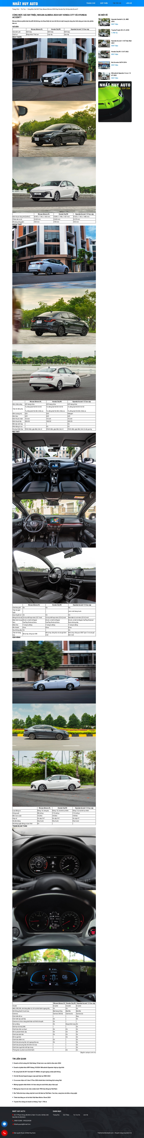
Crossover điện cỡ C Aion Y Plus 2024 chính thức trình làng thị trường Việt (38, 1080)
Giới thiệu (66, 1115)
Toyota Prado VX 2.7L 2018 (120, 30)
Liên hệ (85, 1115)
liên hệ (129, 3)
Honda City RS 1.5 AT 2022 (119, 51)
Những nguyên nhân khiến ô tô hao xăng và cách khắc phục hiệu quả (36, 1084)
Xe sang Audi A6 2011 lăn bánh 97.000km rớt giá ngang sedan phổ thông (37, 1072)
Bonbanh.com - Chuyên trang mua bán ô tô (118, 1133)
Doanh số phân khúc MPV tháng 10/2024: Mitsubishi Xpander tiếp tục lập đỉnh (39, 1067)
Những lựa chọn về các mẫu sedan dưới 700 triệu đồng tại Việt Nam (35, 1089)
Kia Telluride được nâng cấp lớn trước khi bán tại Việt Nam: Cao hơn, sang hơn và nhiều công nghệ (45, 1093)
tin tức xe (117, 3)
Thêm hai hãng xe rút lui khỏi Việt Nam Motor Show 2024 (32, 1097)
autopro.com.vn (90, 1052)
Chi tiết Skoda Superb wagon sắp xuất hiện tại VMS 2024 (32, 1076)
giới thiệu (104, 3)
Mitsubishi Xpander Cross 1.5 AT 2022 (121, 74)
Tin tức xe (76, 1115)
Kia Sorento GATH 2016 (119, 62)
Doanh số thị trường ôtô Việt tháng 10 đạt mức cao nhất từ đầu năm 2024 (37, 1063)
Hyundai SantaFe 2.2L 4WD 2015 (120, 20)
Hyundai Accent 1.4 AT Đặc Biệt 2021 (121, 42)
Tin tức (23, 9)
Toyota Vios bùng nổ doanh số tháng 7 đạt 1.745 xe (30, 1102)
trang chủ (90, 3)
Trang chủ (56, 1115)
